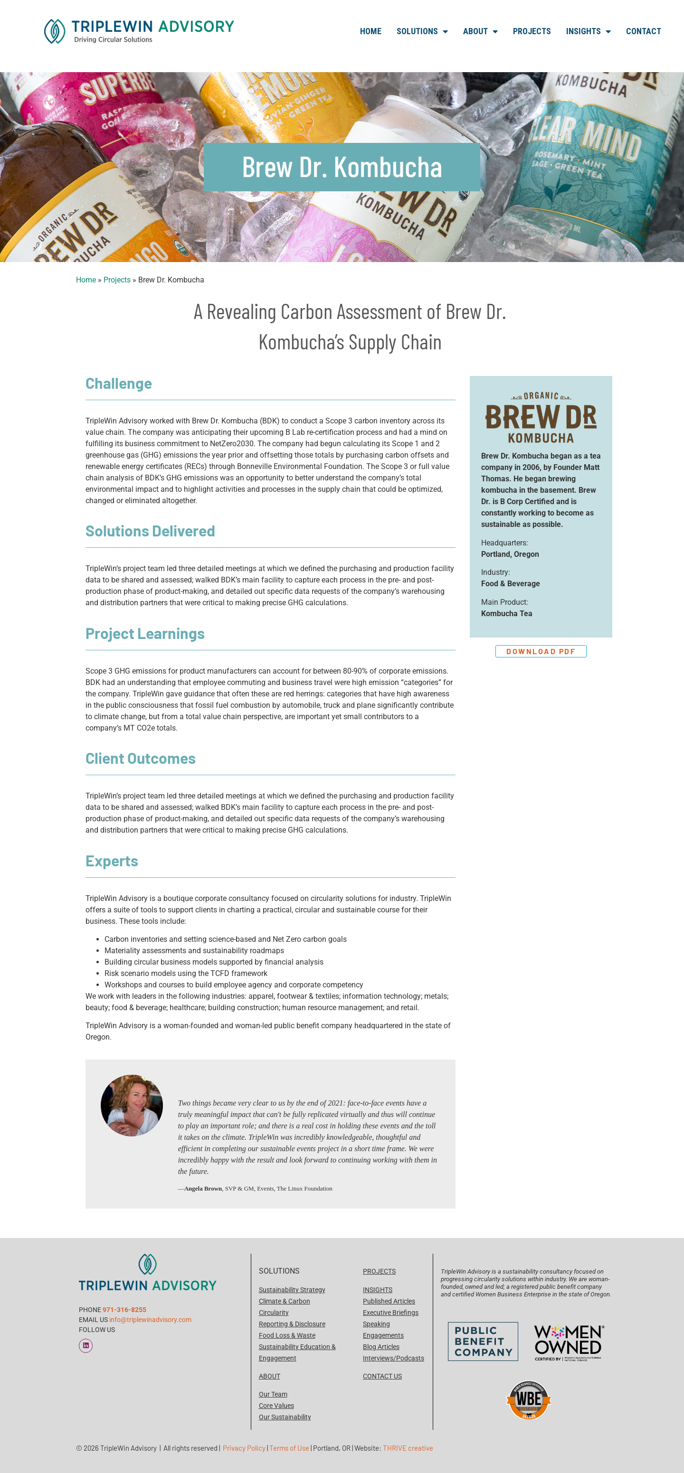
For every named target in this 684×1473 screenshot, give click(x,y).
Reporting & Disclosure (292, 1324)
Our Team (273, 1394)
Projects (532, 31)
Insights (588, 31)
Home (370, 31)
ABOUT (269, 1376)
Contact (643, 31)
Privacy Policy (244, 1448)
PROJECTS (379, 1271)
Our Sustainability (285, 1417)
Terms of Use (289, 1448)
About (480, 31)
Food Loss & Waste (287, 1335)
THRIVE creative (408, 1448)
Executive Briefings (390, 1312)
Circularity (274, 1312)
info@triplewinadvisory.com (150, 1319)
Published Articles (389, 1301)
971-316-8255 (124, 1310)
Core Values (276, 1405)
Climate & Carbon (284, 1301)
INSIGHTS (377, 1290)
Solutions (422, 31)
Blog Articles (381, 1347)
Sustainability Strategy (292, 1290)
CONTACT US (382, 1376)
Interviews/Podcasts (393, 1358)
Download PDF (541, 651)
